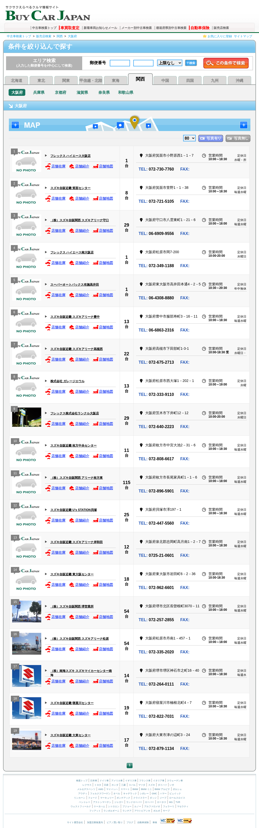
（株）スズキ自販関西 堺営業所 (72, 606)
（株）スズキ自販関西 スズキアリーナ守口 (79, 220)
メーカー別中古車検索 (136, 28)
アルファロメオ (152, 806)
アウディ (82, 793)
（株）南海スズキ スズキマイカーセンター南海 (81, 672)
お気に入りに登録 (220, 36)
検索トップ (82, 780)
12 (15, 506)
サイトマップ (243, 36)
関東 (66, 80)
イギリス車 (131, 780)
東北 (41, 80)
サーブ (166, 810)
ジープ (163, 798)
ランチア (127, 810)
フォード (92, 798)
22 (126, 353)
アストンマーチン (102, 802)
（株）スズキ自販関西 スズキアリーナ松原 (79, 638)
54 (126, 611)
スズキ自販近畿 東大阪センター (72, 574)
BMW (135, 789)
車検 (155, 822)
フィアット (95, 810)
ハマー (163, 793)
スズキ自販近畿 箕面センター (70, 188)
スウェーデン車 (175, 780)
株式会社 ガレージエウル (67, 381)
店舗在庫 (55, 166)
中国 (165, 80)
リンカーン (79, 798)
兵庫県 (39, 92)
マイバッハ (112, 789)
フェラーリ (168, 806)
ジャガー (118, 802)
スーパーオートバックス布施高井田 (74, 284)
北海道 (16, 80)
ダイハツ (162, 785)
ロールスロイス (177, 798)
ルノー (137, 806)
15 (15, 602)
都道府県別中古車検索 (171, 28)
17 (15, 667)
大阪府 (72, 36)
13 (126, 321)
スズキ (151, 785)
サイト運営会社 (75, 822)
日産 (106, 785)
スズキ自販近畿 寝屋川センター (72, 703)
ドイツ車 (105, 780)
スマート (125, 789)
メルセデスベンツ (86, 789)
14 (15, 570)
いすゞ (173, 785)
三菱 (123, 785)
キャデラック (130, 793)
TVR (178, 802)
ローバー (149, 802)
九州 (215, 80)
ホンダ (115, 785)
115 (126, 482)
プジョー (127, 806)
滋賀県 (82, 92)
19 (126, 707)
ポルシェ (177, 789)
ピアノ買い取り (115, 822)
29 (126, 225)
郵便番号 (98, 63)
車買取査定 (69, 28)
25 (126, 514)
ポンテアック (123, 798)
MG (171, 802)
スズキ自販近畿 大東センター (70, 735)
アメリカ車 (117, 780)
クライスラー (140, 798)
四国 (190, 80)
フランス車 (145, 780)
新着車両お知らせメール (100, 28)
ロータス (161, 802)
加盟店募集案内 (95, 822)
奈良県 (104, 92)
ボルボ (156, 810)
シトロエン (113, 806)
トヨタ (97, 785)
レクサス (87, 785)
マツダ (141, 785)
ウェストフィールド (81, 806)
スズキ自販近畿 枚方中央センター (73, 445)
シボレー (144, 793)
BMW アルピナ (162, 789)
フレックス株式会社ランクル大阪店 (74, 413)
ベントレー (84, 802)
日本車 (94, 780)
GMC (154, 793)
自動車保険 (199, 28)
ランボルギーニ (111, 810)
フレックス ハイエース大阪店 (70, 156)
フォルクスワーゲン (100, 793)
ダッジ (153, 798)
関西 (60, 36)
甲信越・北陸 (90, 80)
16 (15, 634)
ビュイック (175, 793)
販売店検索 (221, 28)
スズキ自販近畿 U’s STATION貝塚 (73, 510)
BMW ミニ (146, 789)
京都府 (60, 92)
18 (126, 579)
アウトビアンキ (142, 810)
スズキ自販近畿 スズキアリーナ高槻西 (76, 349)
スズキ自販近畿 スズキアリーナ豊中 (75, 317)
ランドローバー (134, 802)
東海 (115, 80)
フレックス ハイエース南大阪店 (72, 252)
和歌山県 (125, 92)
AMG (100, 789)
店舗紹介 (79, 166)
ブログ (129, 822)
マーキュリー (107, 798)
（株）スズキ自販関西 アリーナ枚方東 (76, 478)
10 (15, 441)
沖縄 (239, 80)
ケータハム (99, 806)
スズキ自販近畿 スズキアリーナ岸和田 (76, 542)
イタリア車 (159, 780)
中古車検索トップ (44, 28)
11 (126, 450)
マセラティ (182, 806)
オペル (116, 793)
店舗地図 (103, 166)
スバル (132, 785)
